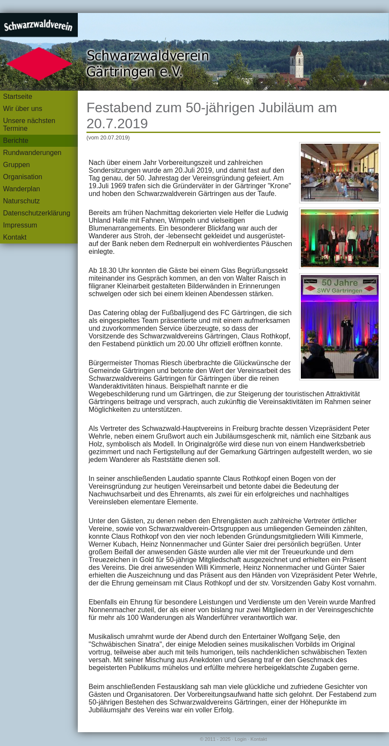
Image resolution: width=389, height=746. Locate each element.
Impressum (20, 225)
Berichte (16, 140)
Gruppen (16, 164)
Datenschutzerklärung (36, 213)
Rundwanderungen (32, 152)
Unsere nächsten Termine (29, 124)
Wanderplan (21, 189)
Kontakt (14, 237)
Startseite (17, 96)
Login (240, 739)
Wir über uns (22, 108)
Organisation (22, 176)
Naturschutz (21, 201)
